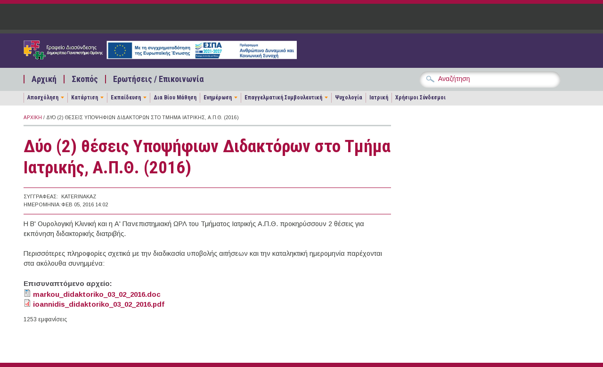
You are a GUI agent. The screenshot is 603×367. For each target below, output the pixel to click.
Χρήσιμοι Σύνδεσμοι (420, 97)
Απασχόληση (42, 97)
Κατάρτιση (84, 97)
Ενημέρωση (218, 97)
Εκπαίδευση (126, 97)
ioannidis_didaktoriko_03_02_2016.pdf (98, 304)
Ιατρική (378, 97)
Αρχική (44, 79)
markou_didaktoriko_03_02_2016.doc (97, 294)
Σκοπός (85, 79)
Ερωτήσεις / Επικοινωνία (158, 79)
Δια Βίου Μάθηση (175, 97)
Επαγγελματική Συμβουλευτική (283, 97)
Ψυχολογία (348, 97)
